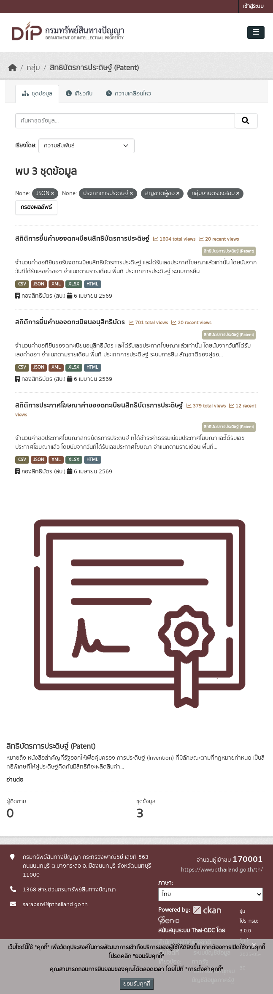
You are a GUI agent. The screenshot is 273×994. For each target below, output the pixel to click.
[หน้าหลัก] (12, 67)
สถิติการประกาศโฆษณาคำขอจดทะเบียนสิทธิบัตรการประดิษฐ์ (99, 405)
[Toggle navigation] (256, 32)
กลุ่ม (33, 67)
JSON (38, 284)
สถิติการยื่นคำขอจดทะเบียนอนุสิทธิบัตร (71, 322)
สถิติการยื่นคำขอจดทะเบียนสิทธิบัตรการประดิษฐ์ (83, 238)
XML (56, 284)
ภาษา (165, 883)
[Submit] (246, 120)
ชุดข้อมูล (37, 94)
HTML (92, 284)
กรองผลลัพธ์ (36, 207)
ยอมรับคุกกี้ (136, 984)
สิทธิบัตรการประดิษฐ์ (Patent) (94, 67)
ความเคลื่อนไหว (128, 94)
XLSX (73, 284)
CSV (22, 284)
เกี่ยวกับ (79, 94)
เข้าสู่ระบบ (253, 7)
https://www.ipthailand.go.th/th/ (222, 870)
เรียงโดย (25, 145)
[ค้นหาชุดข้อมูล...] (125, 120)
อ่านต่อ (14, 780)
